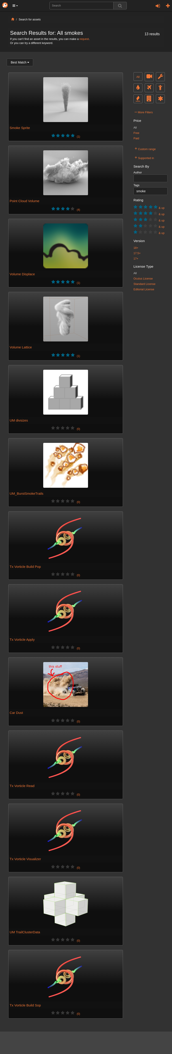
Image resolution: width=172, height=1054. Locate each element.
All (138, 77)
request (84, 39)
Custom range (145, 148)
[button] (15, 5)
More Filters (144, 111)
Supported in (144, 157)
